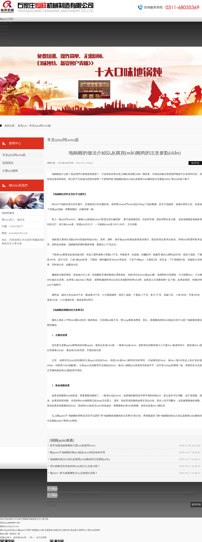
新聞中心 (4, 41)
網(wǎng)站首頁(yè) (8, 530)
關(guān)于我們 (6, 19)
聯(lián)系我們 (6, 45)
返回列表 (195, 163)
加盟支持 (4, 30)
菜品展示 (4, 37)
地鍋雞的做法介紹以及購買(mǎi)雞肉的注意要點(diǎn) (80, 459)
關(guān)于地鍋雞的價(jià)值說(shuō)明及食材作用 (77, 452)
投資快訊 (8, 162)
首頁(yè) (22, 125)
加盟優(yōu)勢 (6, 22)
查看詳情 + (189, 488)
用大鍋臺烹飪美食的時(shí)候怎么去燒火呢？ (82, 488)
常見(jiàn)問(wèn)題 (40, 125)
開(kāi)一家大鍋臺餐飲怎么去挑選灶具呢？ (74, 473)
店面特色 (4, 34)
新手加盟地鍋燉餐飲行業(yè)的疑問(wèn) (72, 445)
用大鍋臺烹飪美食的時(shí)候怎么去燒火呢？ (75, 466)
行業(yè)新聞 (10, 170)
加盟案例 (4, 26)
